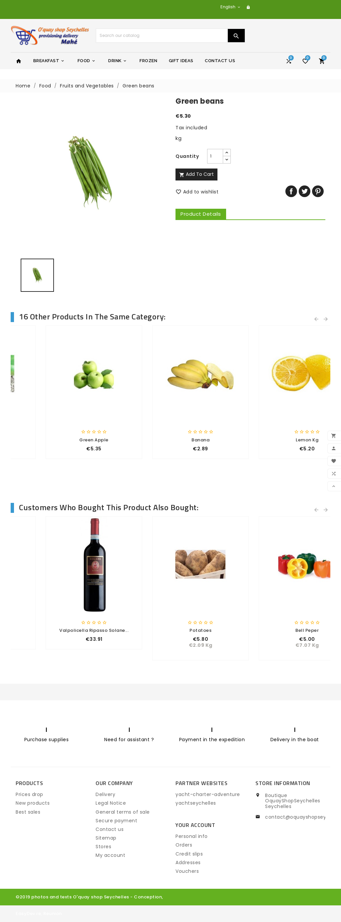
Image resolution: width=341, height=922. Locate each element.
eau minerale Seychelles (170, 630)
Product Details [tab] (200, 213)
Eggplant (277, 440)
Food (87, 61)
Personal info (191, 836)
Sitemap (106, 838)
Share (291, 191)
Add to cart (196, 174)
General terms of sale (123, 812)
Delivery (105, 794)
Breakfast (49, 61)
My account (110, 855)
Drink (117, 61)
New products (33, 803)
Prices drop (29, 794)
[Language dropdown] (230, 7)
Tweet (304, 191)
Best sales (28, 812)
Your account (195, 825)
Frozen (148, 60)
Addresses (188, 862)
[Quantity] (215, 156)
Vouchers (187, 871)
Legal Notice (111, 803)
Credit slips (189, 854)
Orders (183, 845)
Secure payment (116, 820)
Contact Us (220, 60)
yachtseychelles (195, 803)
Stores (103, 846)
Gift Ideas (181, 60)
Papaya (64, 440)
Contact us (110, 829)
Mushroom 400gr (170, 440)
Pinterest (318, 191)
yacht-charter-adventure (207, 794)
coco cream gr (277, 630)
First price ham (64, 630)
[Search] (161, 35)
